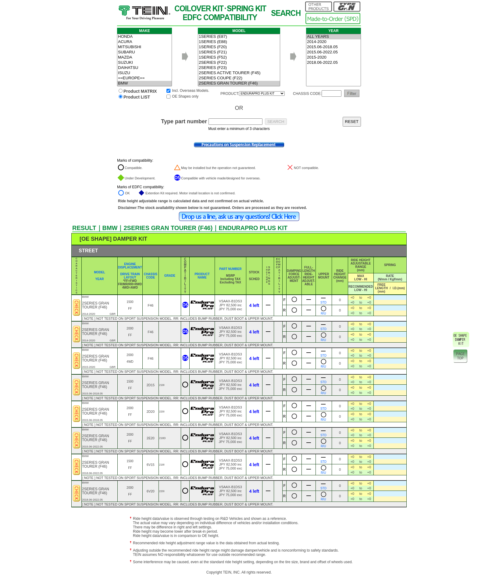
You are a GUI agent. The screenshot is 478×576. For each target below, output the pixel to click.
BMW (144, 83)
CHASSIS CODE (150, 275)
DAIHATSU (144, 67)
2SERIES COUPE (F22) (239, 78)
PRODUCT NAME (201, 275)
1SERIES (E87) (239, 36)
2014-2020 (333, 42)
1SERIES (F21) (239, 52)
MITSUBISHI (144, 47)
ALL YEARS (333, 36)
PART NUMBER (230, 269)
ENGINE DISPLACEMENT (130, 265)
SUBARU (144, 52)
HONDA (144, 36)
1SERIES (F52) (239, 57)
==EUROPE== (144, 78)
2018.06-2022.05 (333, 62)
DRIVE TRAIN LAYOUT (130, 275)
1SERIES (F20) (239, 47)
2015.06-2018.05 (333, 47)
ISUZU (144, 73)
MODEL (99, 272)
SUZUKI (144, 62)
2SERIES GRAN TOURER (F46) (239, 83)
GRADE (169, 275)
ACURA (144, 42)
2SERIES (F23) (239, 67)
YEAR (99, 279)
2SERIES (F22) (239, 62)
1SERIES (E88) (239, 42)
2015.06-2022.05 (333, 52)
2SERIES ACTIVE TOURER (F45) (239, 73)
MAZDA (144, 57)
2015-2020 (333, 57)
